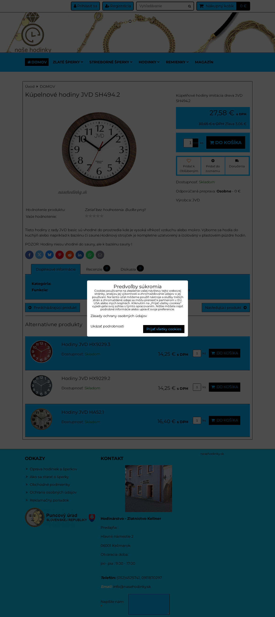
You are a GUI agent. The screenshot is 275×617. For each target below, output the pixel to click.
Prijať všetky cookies (163, 329)
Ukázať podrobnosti (107, 326)
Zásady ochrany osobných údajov (119, 316)
